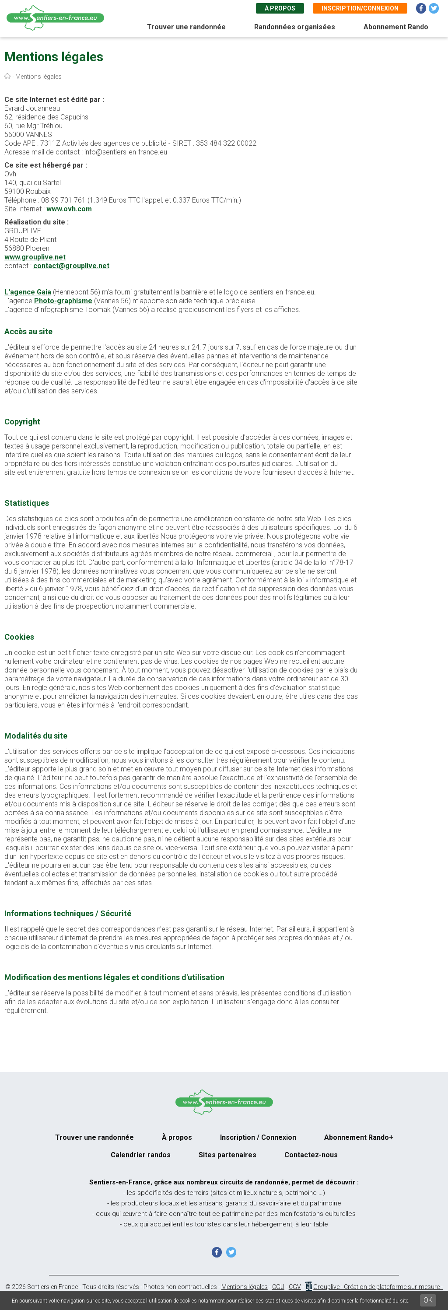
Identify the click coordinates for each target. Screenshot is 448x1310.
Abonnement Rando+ (358, 1137)
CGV (295, 1286)
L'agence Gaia (27, 292)
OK (428, 1300)
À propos (280, 8)
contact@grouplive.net (71, 266)
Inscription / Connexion (258, 1137)
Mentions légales (244, 1286)
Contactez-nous (311, 1155)
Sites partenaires (227, 1155)
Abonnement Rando (396, 27)
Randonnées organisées (294, 27)
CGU (278, 1286)
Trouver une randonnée (186, 27)
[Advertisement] (409, 244)
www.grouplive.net (35, 257)
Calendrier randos (141, 1155)
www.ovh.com (69, 209)
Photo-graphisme (63, 301)
